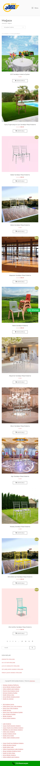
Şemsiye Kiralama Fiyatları (10, 693)
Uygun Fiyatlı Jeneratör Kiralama (12, 726)
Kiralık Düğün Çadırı (8, 747)
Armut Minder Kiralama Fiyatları (11, 687)
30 (25, 641)
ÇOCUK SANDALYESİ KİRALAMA (10, 666)
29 (22, 641)
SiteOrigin (32, 681)
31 (29, 641)
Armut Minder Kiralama (9, 755)
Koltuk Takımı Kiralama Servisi (11, 737)
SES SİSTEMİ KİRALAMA (8, 662)
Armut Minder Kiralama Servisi (11, 697)
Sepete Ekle (20, 131)
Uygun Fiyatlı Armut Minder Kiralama (13, 727)
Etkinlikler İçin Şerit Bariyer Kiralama (13, 729)
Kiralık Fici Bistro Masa (9, 753)
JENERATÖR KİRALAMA (8, 659)
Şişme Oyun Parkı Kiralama (10, 708)
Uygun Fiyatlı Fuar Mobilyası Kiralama (13, 743)
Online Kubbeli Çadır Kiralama (11, 689)
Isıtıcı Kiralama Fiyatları (9, 714)
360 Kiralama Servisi (8, 704)
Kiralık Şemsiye (7, 710)
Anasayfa (4, 23)
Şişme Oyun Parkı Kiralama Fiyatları (13, 712)
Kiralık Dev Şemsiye (8, 699)
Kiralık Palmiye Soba (8, 695)
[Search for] (15, 647)
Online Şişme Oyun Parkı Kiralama (12, 706)
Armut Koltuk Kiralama (9, 718)
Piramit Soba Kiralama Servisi (11, 691)
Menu (35, 8)
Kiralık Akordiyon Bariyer (9, 745)
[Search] (32, 647)
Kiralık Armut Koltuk (8, 735)
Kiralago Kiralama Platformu (11, 685)
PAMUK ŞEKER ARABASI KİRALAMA (12, 672)
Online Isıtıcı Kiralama (9, 731)
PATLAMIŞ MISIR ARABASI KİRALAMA (12, 669)
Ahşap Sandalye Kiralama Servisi (12, 751)
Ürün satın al (20, 80)
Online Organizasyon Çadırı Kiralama (13, 749)
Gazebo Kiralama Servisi (9, 733)
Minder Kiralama (7, 716)
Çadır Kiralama (7, 724)
